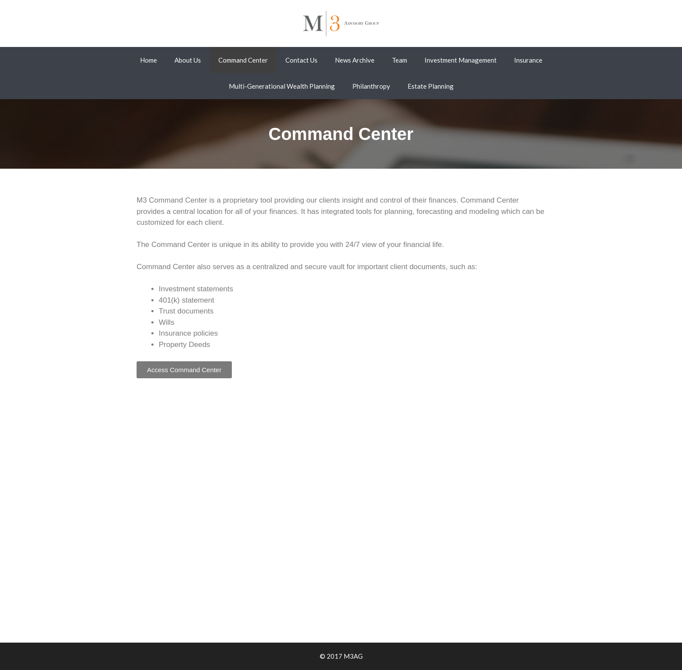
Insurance (528, 60)
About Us (187, 60)
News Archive (354, 60)
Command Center (243, 60)
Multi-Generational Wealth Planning (282, 86)
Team (399, 60)
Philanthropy (371, 86)
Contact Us (301, 60)
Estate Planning (431, 86)
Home (148, 60)
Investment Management (461, 60)
